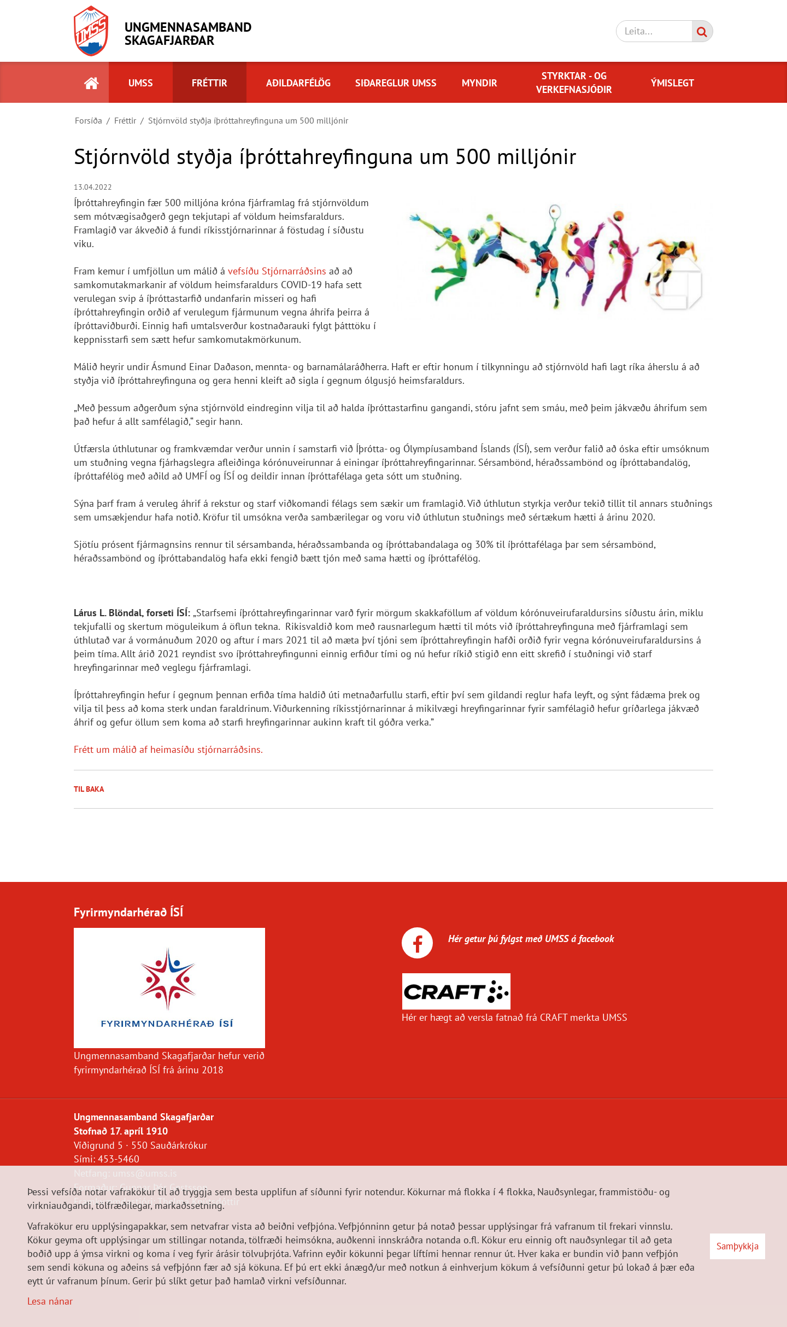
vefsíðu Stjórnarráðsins (277, 271)
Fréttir (125, 120)
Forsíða (88, 120)
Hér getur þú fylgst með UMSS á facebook (529, 938)
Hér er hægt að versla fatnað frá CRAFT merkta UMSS (514, 1017)
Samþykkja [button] (737, 1246)
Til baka (89, 789)
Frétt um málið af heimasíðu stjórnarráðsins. (168, 749)
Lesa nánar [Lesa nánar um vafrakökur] (50, 1301)
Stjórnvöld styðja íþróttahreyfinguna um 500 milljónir (248, 120)
